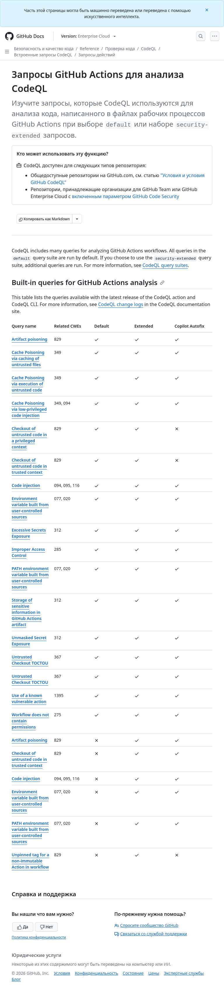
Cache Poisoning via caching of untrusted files (28, 358)
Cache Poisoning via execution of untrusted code (28, 384)
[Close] (207, 9)
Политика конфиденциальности (39, 937)
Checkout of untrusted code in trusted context (29, 466)
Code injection (26, 485)
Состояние (133, 973)
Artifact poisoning (29, 339)
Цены (153, 973)
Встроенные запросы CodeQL (43, 54)
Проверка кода (120, 48)
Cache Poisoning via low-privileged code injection (29, 409)
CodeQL (148, 48)
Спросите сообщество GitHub (146, 925)
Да (22, 927)
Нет (46, 927)
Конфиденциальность (96, 973)
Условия (62, 973)
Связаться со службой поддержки (150, 934)
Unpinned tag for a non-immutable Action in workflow (30, 861)
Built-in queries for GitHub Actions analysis (88, 282)
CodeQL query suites (165, 265)
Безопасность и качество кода (44, 48)
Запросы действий (96, 54)
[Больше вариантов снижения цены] (77, 218)
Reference (89, 48)
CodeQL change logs (120, 304)
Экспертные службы (184, 973)
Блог (16, 979)
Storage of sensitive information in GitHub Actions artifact (26, 612)
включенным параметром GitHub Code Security (125, 196)
